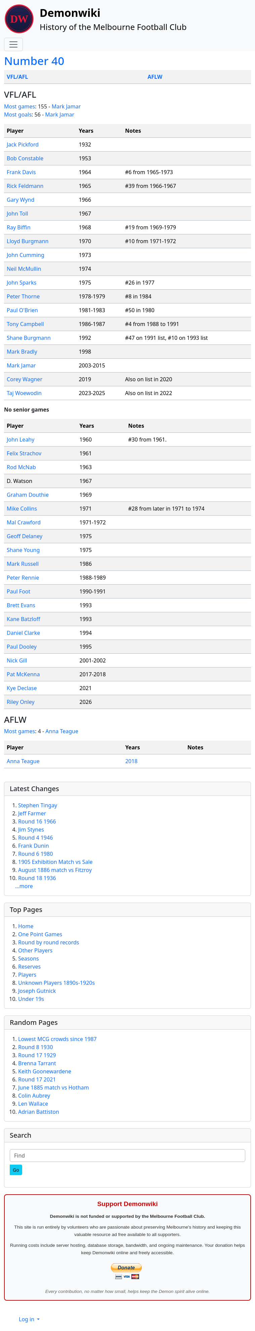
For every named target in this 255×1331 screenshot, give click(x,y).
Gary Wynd (20, 199)
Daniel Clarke (23, 633)
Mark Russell (23, 563)
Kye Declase (22, 688)
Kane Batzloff (23, 619)
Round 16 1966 (37, 821)
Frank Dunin (33, 845)
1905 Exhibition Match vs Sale (55, 862)
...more (24, 886)
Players (27, 974)
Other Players (35, 950)
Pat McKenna (23, 674)
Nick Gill (17, 660)
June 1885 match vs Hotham (53, 1087)
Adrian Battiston (38, 1111)
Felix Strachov (24, 453)
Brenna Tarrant (37, 1063)
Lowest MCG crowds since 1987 (57, 1039)
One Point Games (40, 934)
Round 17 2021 (37, 1079)
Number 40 (34, 60)
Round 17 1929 (37, 1055)
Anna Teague (61, 731)
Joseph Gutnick (37, 991)
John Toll (17, 213)
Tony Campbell (25, 324)
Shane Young (23, 550)
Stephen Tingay (37, 805)
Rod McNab (21, 467)
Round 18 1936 (37, 878)
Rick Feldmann (25, 186)
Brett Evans (21, 605)
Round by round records (48, 942)
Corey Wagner (24, 379)
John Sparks (21, 282)
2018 (131, 761)
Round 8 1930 (35, 1047)
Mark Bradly (22, 351)
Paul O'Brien (22, 310)
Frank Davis (21, 172)
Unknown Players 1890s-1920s (56, 982)
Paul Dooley (22, 646)
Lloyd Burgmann (27, 241)
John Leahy (20, 439)
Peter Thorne (23, 296)
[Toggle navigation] (13, 44)
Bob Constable (25, 158)
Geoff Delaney (24, 536)
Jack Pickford (23, 144)
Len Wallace (33, 1103)
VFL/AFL (17, 76)
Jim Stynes (31, 829)
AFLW (154, 76)
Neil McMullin (24, 268)
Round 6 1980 (35, 853)
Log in (27, 1319)
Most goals (18, 114)
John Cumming (25, 255)
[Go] (16, 1170)
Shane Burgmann (29, 338)
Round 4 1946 (35, 837)
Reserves (29, 966)
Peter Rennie (23, 577)
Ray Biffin (19, 227)
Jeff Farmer (32, 813)
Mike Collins (22, 508)
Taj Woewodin (24, 393)
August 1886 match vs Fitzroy (55, 870)
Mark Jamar (66, 106)
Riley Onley (21, 702)
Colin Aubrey (34, 1095)
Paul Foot (18, 591)
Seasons (28, 958)
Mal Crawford (24, 522)
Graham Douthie (28, 494)
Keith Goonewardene (44, 1071)
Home (26, 926)
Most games (19, 106)
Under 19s (31, 999)
